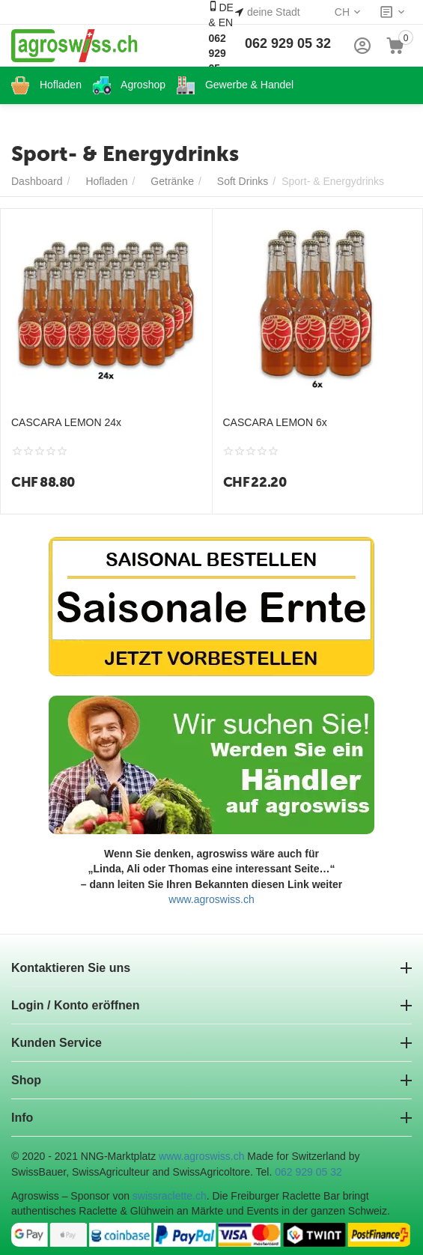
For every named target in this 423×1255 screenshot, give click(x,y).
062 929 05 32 (288, 43)
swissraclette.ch (170, 1196)
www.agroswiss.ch (211, 899)
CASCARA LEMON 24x (66, 422)
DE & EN (220, 45)
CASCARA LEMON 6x (275, 422)
